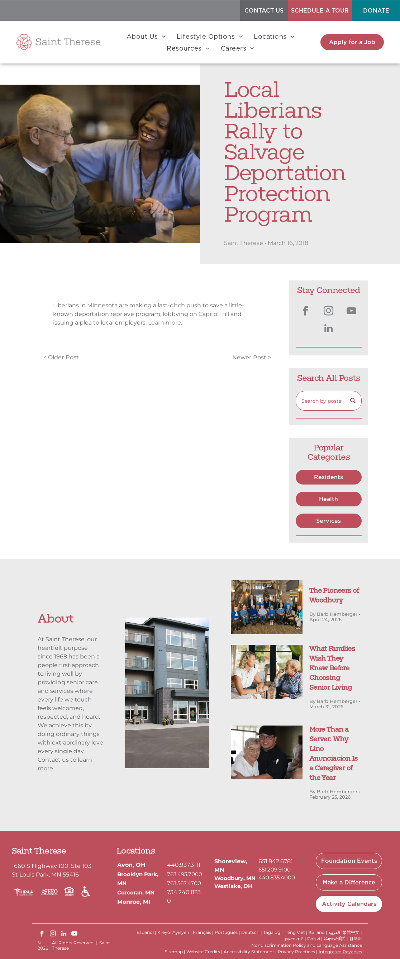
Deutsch (250, 932)
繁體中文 (350, 932)
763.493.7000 (184, 874)
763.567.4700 (184, 883)
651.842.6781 (275, 861)
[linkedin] (329, 329)
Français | (203, 932)
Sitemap (174, 951)
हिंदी (342, 938)
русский (294, 938)
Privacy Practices (296, 951)
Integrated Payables (340, 951)
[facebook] (306, 312)
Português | (227, 932)
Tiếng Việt (294, 932)
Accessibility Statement (249, 951)
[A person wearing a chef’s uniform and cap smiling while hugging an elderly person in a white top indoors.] (267, 752)
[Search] (329, 401)
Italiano (317, 932)
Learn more (164, 322)
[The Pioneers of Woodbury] (267, 607)
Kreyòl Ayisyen (173, 932)
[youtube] (351, 312)
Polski (313, 938)
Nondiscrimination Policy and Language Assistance (306, 945)
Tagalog (271, 932)
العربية (334, 932)
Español (145, 932)
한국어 (355, 938)
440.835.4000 (276, 877)
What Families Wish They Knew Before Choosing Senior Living (332, 668)
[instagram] (329, 312)
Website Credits (203, 951)
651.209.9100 (274, 869)
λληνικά (331, 938)
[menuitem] (146, 36)
